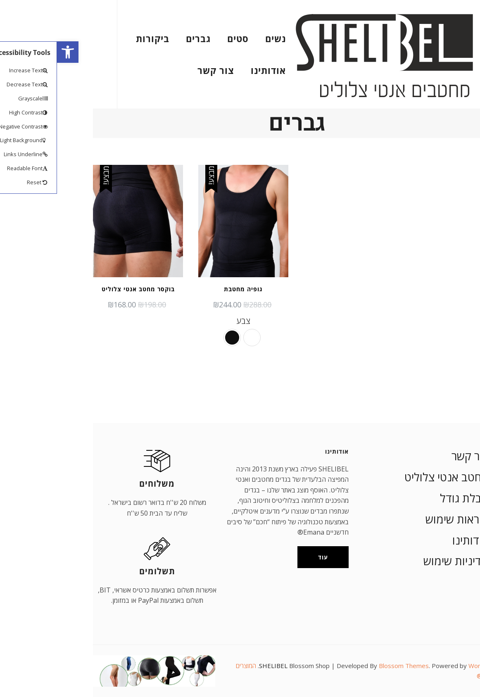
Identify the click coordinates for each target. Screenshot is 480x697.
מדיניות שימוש (399, 561)
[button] (10, 52)
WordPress (427, 665)
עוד (266, 557)
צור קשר (158, 70)
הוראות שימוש (400, 519)
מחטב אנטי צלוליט (389, 477)
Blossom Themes (347, 665)
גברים (141, 38)
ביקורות (95, 38)
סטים (181, 38)
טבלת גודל (407, 498)
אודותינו (211, 70)
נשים (218, 38)
